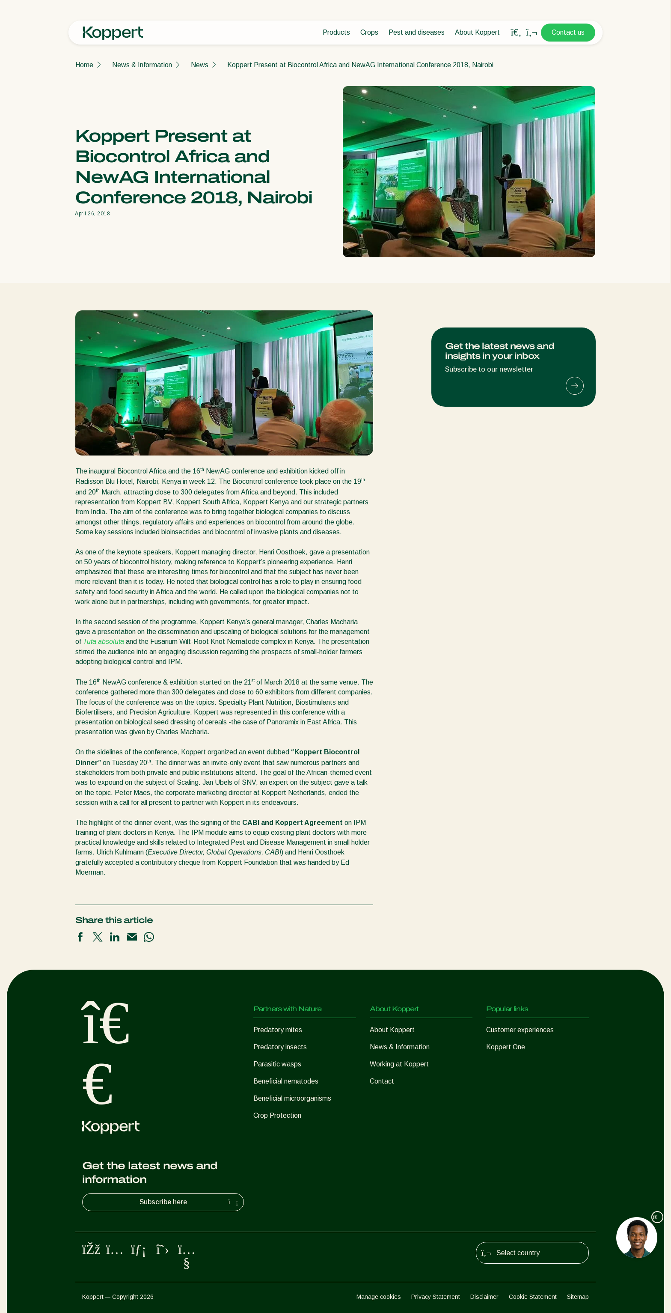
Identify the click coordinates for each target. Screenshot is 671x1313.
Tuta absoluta (103, 641)
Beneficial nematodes (285, 1081)
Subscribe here (190, 1202)
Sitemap (578, 1296)
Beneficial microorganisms (292, 1098)
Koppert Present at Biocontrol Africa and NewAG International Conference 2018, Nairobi (360, 64)
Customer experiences (520, 1029)
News (199, 64)
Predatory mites (277, 1029)
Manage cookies (378, 1296)
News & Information (142, 64)
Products (336, 32)
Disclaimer (484, 1296)
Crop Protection (277, 1115)
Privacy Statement (435, 1296)
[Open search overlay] (516, 32)
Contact (382, 1081)
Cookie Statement (533, 1296)
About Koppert (477, 32)
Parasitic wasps (277, 1064)
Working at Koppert (399, 1064)
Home (84, 64)
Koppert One (505, 1047)
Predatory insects (280, 1047)
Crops (369, 32)
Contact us (568, 32)
